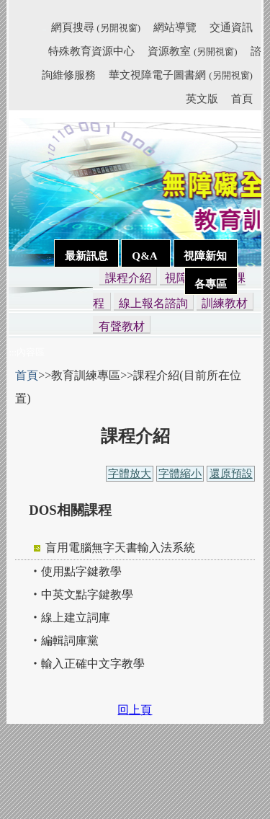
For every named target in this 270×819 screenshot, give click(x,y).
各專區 (210, 284)
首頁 (242, 98)
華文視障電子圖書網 (180, 74)
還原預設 (231, 473)
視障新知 (205, 255)
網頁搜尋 (95, 27)
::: (44, 29)
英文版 (202, 98)
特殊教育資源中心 (91, 51)
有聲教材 (122, 326)
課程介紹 (128, 278)
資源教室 (192, 51)
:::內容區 (27, 352)
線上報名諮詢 (153, 303)
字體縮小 (180, 473)
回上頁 (134, 710)
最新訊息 (86, 255)
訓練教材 (225, 303)
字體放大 (129, 473)
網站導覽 (175, 27)
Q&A (145, 255)
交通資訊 (231, 27)
